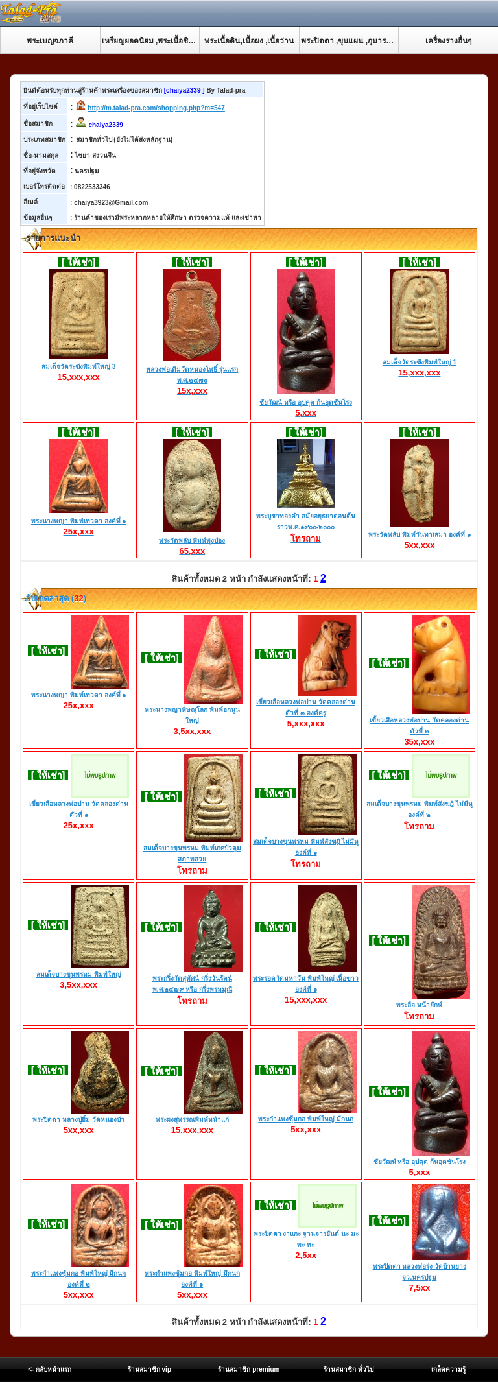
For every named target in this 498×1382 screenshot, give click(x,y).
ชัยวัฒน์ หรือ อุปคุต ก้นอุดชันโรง (305, 402)
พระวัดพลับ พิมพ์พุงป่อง (192, 541)
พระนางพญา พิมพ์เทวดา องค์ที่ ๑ (78, 521)
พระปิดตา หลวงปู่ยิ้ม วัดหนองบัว (78, 1119)
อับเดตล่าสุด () (54, 598)
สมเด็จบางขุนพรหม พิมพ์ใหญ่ (78, 974)
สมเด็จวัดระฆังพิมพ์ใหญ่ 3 (78, 367)
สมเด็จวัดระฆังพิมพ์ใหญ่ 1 (419, 362)
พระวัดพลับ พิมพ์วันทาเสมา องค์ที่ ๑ (419, 535)
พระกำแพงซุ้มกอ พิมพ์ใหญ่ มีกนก (305, 1119)
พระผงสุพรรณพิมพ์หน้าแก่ (192, 1119)
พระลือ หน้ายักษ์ (419, 1004)
